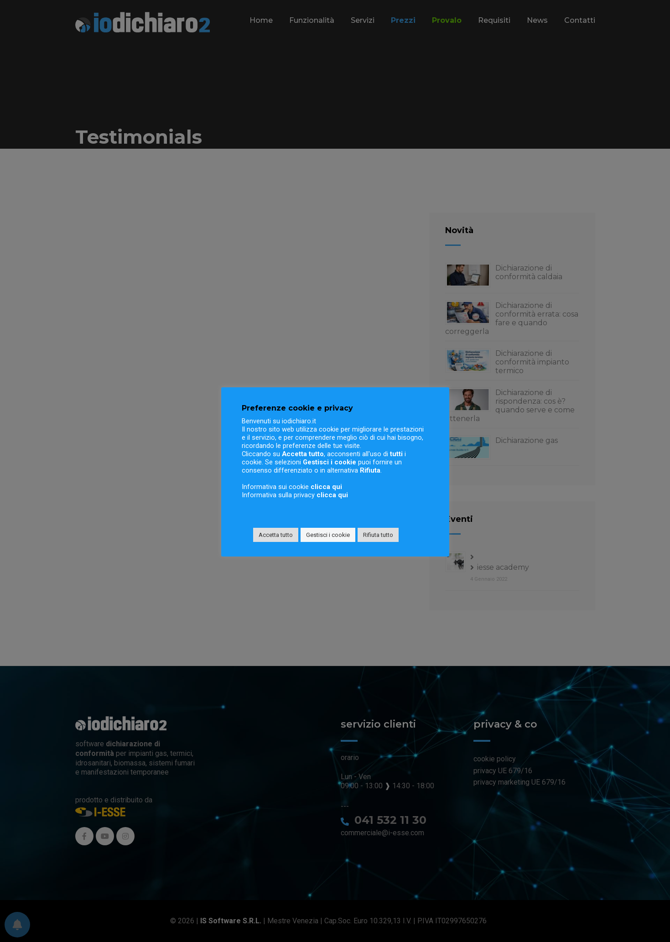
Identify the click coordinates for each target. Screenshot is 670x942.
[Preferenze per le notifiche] (17, 924)
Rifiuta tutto (378, 534)
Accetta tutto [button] (276, 534)
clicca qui (326, 487)
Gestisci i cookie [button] (328, 534)
